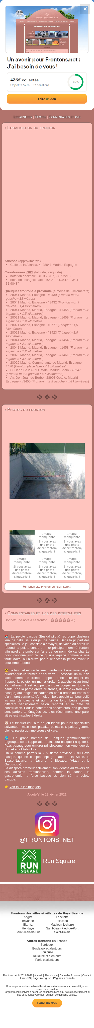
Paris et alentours (47, 960)
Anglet (28, 917)
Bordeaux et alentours (47, 948)
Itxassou (62, 921)
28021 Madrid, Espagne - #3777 (33, 325)
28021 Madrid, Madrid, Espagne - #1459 (39, 317)
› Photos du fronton (25, 409)
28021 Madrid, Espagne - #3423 (33, 332)
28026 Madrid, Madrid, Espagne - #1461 (39, 355)
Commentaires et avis (64, 117)
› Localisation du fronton (30, 127)
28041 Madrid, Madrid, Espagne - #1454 (39, 340)
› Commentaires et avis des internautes (43, 612)
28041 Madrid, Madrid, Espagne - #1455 (39, 310)
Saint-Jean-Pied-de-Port (62, 928)
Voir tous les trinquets (25, 787)
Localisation (23, 117)
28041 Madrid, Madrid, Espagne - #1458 (39, 347)
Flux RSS (25, 978)
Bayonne (28, 921)
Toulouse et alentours (47, 956)
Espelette (62, 917)
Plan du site (50, 975)
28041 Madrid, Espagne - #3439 (33, 295)
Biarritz (28, 924)
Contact (86, 975)
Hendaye (28, 928)
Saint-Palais (62, 932)
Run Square (47, 860)
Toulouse (47, 952)
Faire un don (47, 1003)
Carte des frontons (70, 975)
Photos (40, 117)
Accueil (38, 975)
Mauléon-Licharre (62, 924)
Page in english (42, 978)
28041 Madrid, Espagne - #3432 (33, 302)
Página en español (64, 978)
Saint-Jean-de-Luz (28, 932)
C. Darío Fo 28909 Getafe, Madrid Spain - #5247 (45, 370)
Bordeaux (47, 944)
